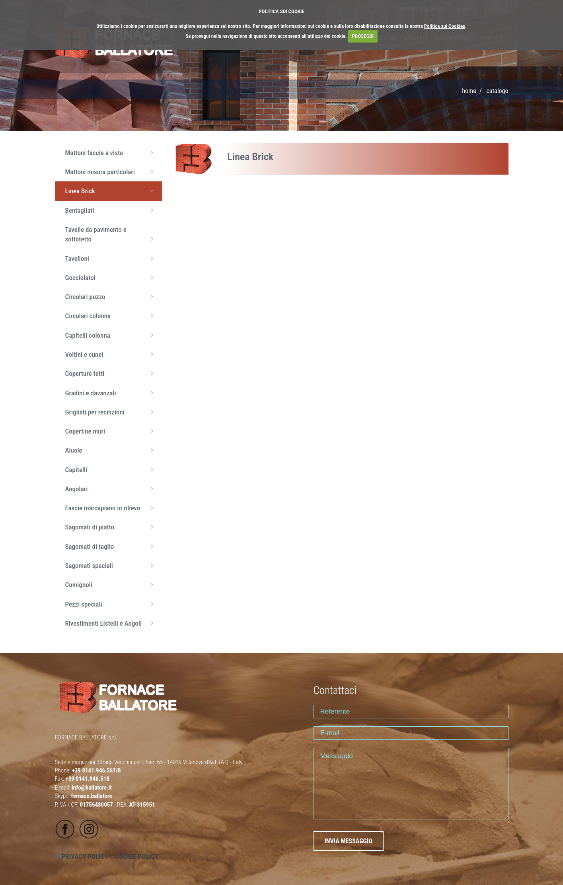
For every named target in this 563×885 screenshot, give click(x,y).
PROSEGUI (363, 36)
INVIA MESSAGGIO (348, 841)
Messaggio (411, 783)
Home (469, 91)
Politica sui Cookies (444, 26)
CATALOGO (497, 91)
